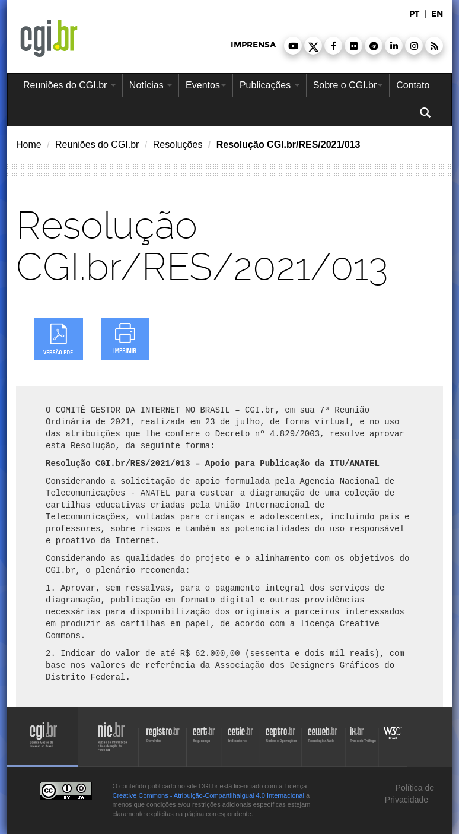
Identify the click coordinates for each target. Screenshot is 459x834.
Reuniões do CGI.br (69, 85)
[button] (293, 46)
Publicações (269, 85)
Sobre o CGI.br (348, 85)
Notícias (150, 85)
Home (29, 144)
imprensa (253, 45)
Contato (412, 85)
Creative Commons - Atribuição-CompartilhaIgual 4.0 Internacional (208, 795)
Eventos (206, 85)
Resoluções (178, 144)
